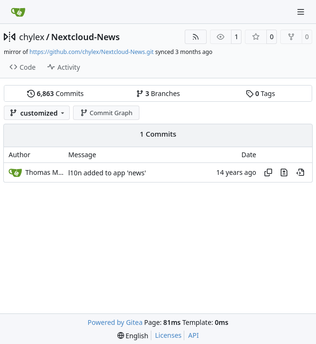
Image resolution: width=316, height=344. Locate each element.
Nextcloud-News (85, 37)
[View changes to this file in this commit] (284, 172)
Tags (260, 93)
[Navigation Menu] (301, 12)
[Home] (18, 12)
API (193, 335)
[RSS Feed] (196, 37)
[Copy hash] (268, 172)
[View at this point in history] (300, 172)
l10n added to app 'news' (107, 172)
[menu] (132, 335)
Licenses (168, 335)
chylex (31, 37)
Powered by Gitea (115, 322)
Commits (55, 93)
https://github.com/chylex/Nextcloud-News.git (92, 52)
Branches (158, 93)
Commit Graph (106, 112)
